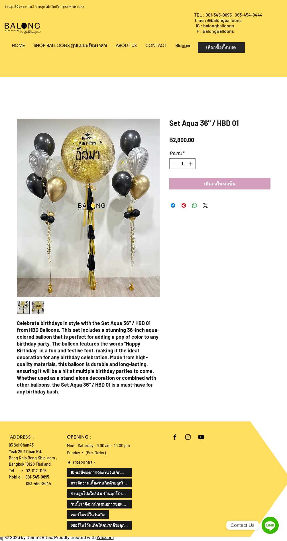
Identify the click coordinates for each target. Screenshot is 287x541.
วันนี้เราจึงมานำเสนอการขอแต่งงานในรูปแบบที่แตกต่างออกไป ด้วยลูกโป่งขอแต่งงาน (101, 504)
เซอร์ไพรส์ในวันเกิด (88, 514)
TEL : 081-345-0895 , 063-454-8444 (228, 14)
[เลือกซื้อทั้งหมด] (221, 47)
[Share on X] (205, 205)
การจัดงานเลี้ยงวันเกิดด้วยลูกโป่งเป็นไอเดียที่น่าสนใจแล (101, 483)
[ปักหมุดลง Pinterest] (183, 205)
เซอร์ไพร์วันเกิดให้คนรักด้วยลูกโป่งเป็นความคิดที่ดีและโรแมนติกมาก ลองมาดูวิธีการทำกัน (101, 525)
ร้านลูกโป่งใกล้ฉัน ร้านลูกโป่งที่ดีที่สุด (101, 493)
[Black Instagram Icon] (188, 437)
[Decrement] (173, 164)
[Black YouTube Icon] (201, 437)
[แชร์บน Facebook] (173, 205)
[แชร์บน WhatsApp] (194, 205)
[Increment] (191, 164)
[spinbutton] (182, 164)
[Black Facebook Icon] (174, 437)
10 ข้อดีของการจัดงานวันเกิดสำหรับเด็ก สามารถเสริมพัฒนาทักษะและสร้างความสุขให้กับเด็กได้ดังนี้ (101, 472)
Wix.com (105, 537)
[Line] (270, 525)
